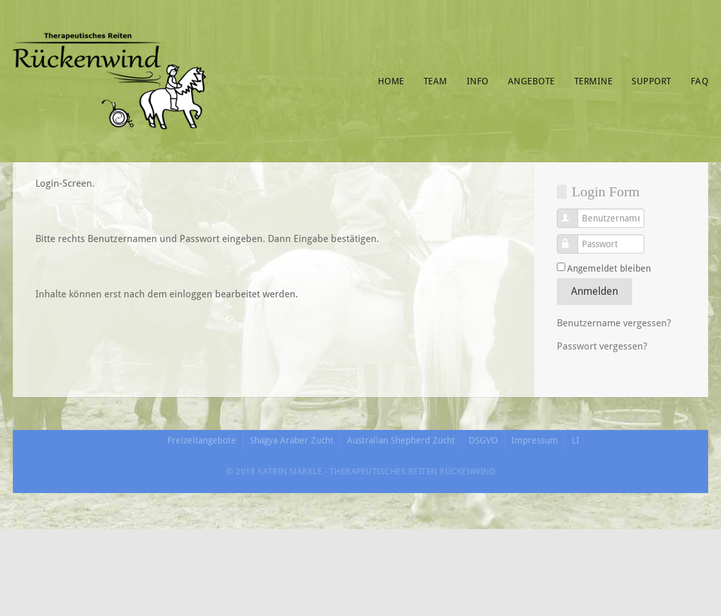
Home (391, 81)
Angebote (531, 81)
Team (435, 81)
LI (575, 440)
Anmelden (594, 291)
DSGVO (483, 440)
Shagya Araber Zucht (291, 440)
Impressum (534, 440)
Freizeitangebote (201, 440)
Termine (593, 81)
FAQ (700, 81)
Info (478, 81)
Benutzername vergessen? (614, 323)
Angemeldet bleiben (609, 268)
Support (651, 81)
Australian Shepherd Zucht (401, 440)
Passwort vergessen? (602, 346)
